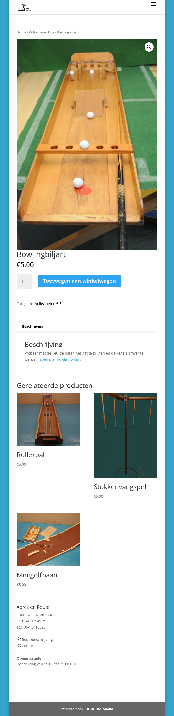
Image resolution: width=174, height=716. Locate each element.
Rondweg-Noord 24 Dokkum (84, 695)
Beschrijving (32, 326)
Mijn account (92, 688)
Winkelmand (64, 688)
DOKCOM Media (99, 709)
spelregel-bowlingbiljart (60, 359)
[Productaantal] (24, 281)
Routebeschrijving (37, 639)
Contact (28, 645)
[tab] (87, 326)
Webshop (38, 688)
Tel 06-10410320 (125, 688)
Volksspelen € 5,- (41, 32)
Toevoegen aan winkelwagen (79, 280)
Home (21, 32)
